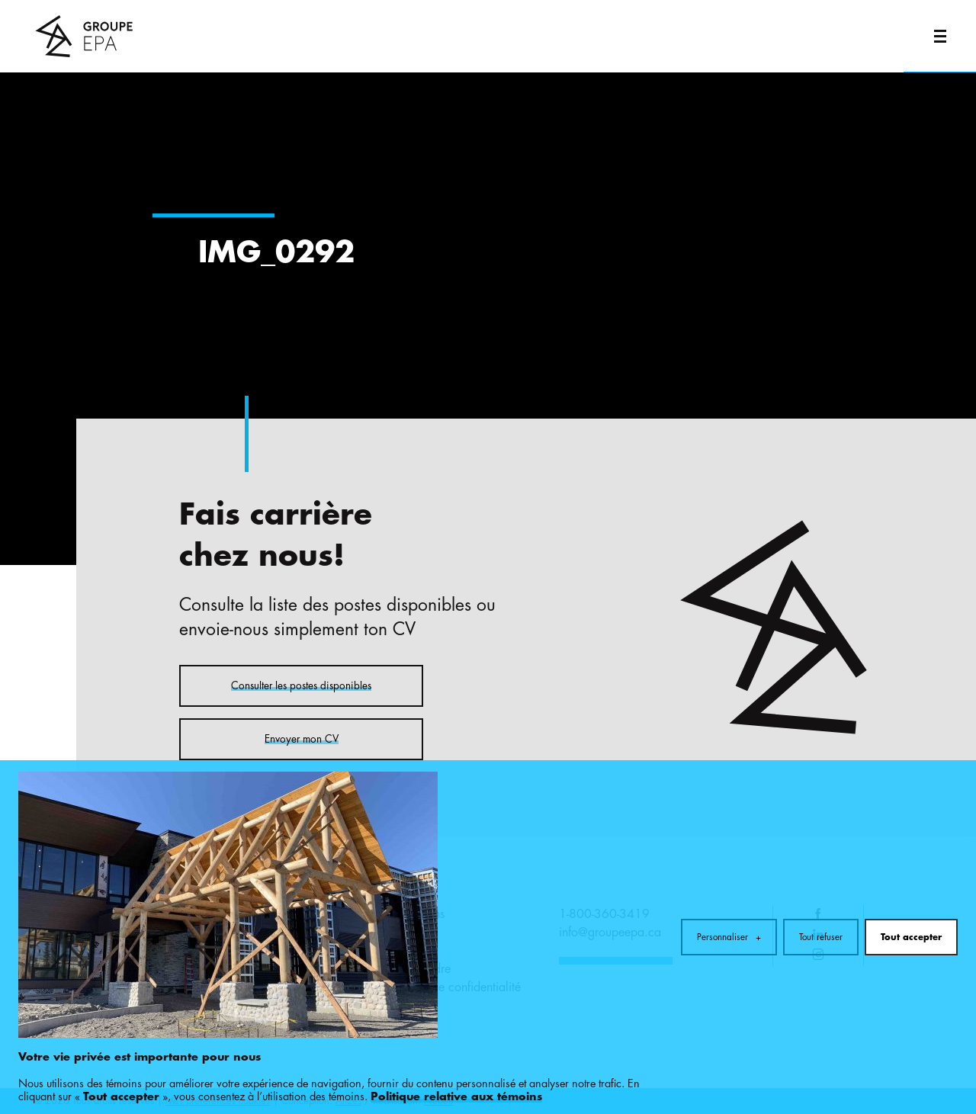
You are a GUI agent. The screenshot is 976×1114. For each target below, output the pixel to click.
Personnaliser (729, 900)
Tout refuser (821, 900)
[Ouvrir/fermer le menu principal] (940, 36)
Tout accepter (911, 900)
